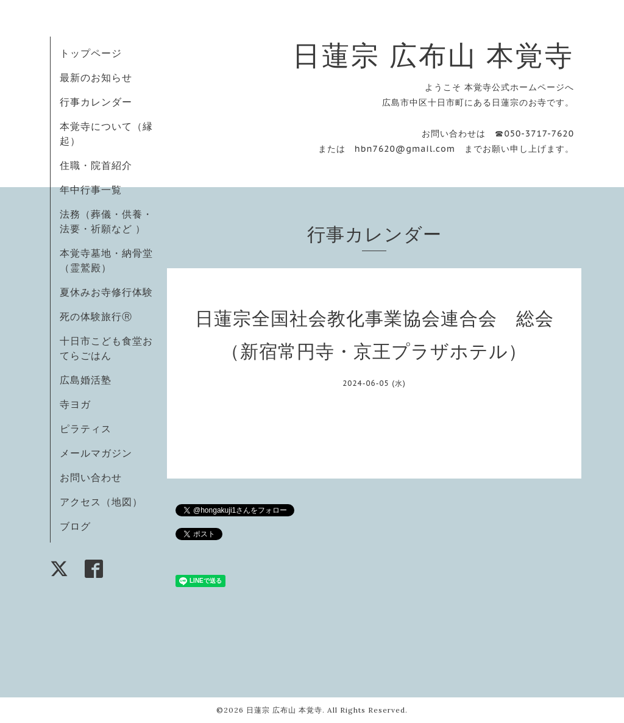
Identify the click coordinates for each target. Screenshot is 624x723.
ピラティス (86, 428)
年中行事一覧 (91, 189)
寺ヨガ (75, 404)
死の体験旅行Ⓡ (96, 316)
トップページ (91, 53)
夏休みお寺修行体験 (106, 292)
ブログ (75, 526)
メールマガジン (96, 453)
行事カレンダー (96, 102)
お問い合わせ (91, 477)
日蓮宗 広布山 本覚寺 (433, 55)
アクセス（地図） (101, 502)
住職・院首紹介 (96, 165)
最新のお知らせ (96, 77)
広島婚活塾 (86, 380)
